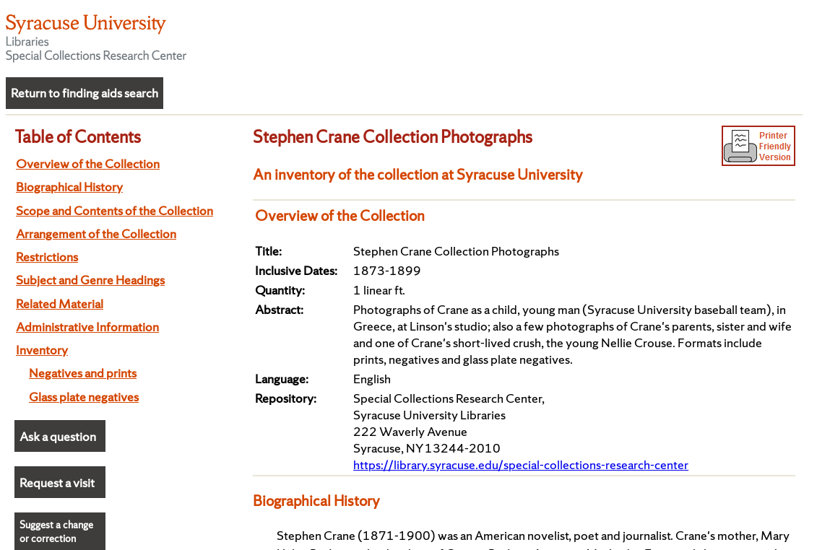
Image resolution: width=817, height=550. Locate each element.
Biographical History (69, 186)
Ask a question (58, 436)
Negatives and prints (83, 373)
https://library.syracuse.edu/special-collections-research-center (520, 464)
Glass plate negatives (84, 396)
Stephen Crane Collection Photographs (392, 136)
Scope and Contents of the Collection (114, 210)
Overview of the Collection (88, 163)
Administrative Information (87, 326)
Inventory (42, 349)
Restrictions (47, 256)
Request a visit (57, 482)
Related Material (59, 303)
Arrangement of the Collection (96, 233)
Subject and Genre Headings (90, 279)
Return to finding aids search (84, 92)
